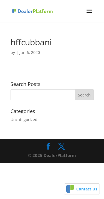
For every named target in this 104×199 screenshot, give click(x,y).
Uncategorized (24, 119)
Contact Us (86, 189)
